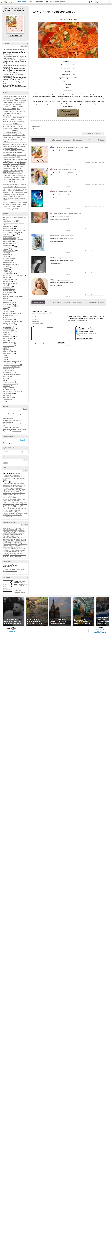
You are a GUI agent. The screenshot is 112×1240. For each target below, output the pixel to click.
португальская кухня (9, 384)
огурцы (15, 149)
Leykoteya (6, 490)
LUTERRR (15, 491)
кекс (15, 126)
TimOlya (18, 499)
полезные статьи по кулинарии (12, 275)
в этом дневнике (9, 443)
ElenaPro (21, 528)
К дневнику (66, 140)
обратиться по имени (82, 147)
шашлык (23, 202)
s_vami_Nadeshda (8, 496)
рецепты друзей (8, 243)
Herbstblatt (12, 488)
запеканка (7, 116)
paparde (13, 539)
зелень (10, 117)
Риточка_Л (6, 515)
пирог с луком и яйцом (9, 157)
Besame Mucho (8, 418)
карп (21, 124)
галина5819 (6, 505)
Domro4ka (13, 486)
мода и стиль (7, 327)
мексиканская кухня (9, 329)
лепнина (16, 139)
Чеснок (17, 100)
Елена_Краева (7, 507)
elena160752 (7, 537)
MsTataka (22, 493)
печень (19, 152)
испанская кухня (8, 226)
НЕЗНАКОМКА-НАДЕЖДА (11, 511)
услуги (5, 357)
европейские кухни (9, 221)
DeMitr (16, 528)
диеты (5, 294)
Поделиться (99, 133)
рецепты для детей (9, 306)
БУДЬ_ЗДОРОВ (21, 569)
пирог (13, 154)
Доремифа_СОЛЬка (17, 505)
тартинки (18, 182)
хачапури (6, 198)
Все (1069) (24, 46)
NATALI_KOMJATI (8, 533)
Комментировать (38, 140)
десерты (5, 249)
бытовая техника (8, 344)
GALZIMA (6, 488)
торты (19, 189)
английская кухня (8, 302)
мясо (21, 144)
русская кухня (7, 245)
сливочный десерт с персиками (11, 177)
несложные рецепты (9, 238)
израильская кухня (9, 289)
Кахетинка (16, 473)
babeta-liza (11, 485)
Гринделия (6, 544)
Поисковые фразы (19, 592)
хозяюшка (6, 260)
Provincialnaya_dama (9, 476)
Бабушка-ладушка (8, 504)
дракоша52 (19, 476)
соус (17, 179)
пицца (14, 159)
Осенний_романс (8, 553)
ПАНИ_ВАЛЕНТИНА (9, 475)
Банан (8, 100)
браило (17, 504)
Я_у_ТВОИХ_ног (8, 516)
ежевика (13, 113)
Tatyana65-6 (16, 536)
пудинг (14, 162)
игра (4, 317)
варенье (20, 106)
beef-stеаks (6, 98)
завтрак (18, 113)
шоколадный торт (19, 206)
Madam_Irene (7, 493)
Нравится (90, 133)
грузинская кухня (8, 292)
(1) (11, 83)
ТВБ (17, 475)
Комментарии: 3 (16, 420)
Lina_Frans (12, 531)
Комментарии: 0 (16, 427)
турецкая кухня (7, 370)
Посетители (17, 590)
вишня (12, 109)
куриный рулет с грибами (13, 137)
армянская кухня (8, 351)
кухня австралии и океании (11, 365)
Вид (92, 2)
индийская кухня (8, 389)
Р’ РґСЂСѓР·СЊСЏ (16, 36)
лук (20, 139)
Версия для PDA (100, 629)
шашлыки (6, 204)
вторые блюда (7, 287)
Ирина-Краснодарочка (10, 545)
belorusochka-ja (20, 485)
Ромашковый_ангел (16, 515)
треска (24, 189)
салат (14, 166)
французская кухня (9, 258)
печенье (7, 154)
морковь (11, 144)
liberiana (11, 490)
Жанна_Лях (13, 544)
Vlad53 (5, 501)
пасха (9, 152)
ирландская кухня (8, 336)
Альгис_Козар (19, 502)
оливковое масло (7, 150)
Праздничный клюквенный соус (13, 49)
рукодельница (7, 369)
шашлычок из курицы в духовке (18, 204)
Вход (30, 1)
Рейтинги (40, 1)
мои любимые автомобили (11, 367)
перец (14, 152)
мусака (16, 144)
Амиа (25, 502)
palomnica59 (17, 494)
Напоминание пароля (37, 323)
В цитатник (101, 162)
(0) (26, 49)
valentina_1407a (21, 539)
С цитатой (94, 162)
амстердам (24, 100)
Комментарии (19, 8)
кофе (15, 133)
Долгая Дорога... (8, 422)
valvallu (23, 478)
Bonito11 (11, 528)
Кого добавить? (19, 483)
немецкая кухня (8, 323)
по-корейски (22, 159)
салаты (19, 168)
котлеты (9, 133)
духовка (6, 113)
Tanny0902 (6, 536)
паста (5, 152)
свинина (12, 170)
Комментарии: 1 (16, 423)
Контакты (99, 631)
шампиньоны (13, 202)
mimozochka (15, 493)
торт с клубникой (12, 189)
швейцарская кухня (9, 353)
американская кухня (9, 388)
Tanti (11, 536)
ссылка (71, 150)
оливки (20, 149)
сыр (13, 182)
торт (16, 186)
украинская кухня (8, 291)
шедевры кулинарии (9, 264)
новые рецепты (8, 236)
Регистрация (22, 1)
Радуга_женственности (10, 571)
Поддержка (89, 2)
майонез (6, 142)
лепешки (10, 140)
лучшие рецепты (8, 228)
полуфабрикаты (9, 273)
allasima (5, 485)
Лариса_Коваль (22, 508)
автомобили (6, 386)
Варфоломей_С (8, 542)
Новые (102, 140)
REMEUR (19, 534)
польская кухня (7, 376)
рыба (9, 166)
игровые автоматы (15, 119)
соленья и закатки (8, 382)
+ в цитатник (54, 16)
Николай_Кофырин (9, 513)
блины (6, 106)
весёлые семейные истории (11, 391)
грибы (22, 111)
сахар (5, 171)
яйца (11, 209)
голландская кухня (8, 363)
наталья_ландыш (8, 556)
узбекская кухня (8, 399)
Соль (12, 100)
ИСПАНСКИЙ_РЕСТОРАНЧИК (63, 147)
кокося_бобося (21, 555)
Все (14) (25, 409)
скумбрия (7, 175)
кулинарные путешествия (11, 321)
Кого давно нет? (8, 483)
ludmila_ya (9, 491)
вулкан (17, 109)
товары (5, 334)
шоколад (7, 206)
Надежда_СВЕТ (8, 552)
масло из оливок (15, 142)
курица (23, 137)
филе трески (10, 194)
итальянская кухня (9, 251)
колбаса (15, 131)
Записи (5, 8)
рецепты (5, 463)
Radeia (54, 191)
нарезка (10, 146)
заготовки (6, 300)
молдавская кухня (8, 330)
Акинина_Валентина (14, 501)
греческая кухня (8, 319)
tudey (54, 280)
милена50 (17, 510)
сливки (15, 175)
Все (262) (25, 470)
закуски (5, 308)
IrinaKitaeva (6, 478)
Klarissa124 (13, 530)
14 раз (40, 126)
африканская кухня (9, 372)
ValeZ (23, 499)
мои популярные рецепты (11, 232)
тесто (10, 186)
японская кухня (7, 338)
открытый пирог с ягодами (19, 150)
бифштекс (17, 102)
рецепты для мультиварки (11, 313)
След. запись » (77, 140)
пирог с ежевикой (21, 155)
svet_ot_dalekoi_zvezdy (10, 497)
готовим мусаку (14, 111)
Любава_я (6, 550)
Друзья (11, 8)
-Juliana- (5, 528)
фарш (11, 192)
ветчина (6, 109)
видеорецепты (7, 281)
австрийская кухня (8, 325)
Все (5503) (24, 525)
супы (4, 355)
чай (4, 380)
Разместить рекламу (99, 632)
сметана (11, 179)
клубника (13, 128)
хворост (12, 198)
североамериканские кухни (11, 361)
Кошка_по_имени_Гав (10, 508)
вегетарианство (8, 397)
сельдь (6, 173)
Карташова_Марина (9, 547)
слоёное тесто (8, 311)
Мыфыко (22, 550)
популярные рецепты (9, 234)
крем (22, 135)
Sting (4, 426)
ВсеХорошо (23, 504)
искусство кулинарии (9, 283)
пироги (18, 157)
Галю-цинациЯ (17, 542)
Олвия (15, 552)
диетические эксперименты (11, 296)
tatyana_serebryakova (9, 499)
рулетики (21, 164)
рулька (4, 166)
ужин (4, 401)
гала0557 (6, 555)
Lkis (4, 491)
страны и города (8, 279)
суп (9, 182)
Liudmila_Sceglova (20, 490)
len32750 (19, 537)
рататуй (19, 162)
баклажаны (8, 102)
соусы (22, 179)
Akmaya (55, 258)
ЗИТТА (14, 507)
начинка (15, 146)
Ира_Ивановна (21, 507)
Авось (50, 1)
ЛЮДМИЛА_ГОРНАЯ (9, 548)
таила (4, 480)
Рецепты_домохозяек (9, 569)
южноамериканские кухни (11, 374)
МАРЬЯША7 (9, 510)
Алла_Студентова (8, 502)
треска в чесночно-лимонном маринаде (13, 190)
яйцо (16, 209)
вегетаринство (7, 395)
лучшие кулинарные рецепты (12, 230)
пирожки (7, 159)
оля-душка (18, 513)
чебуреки (6, 200)
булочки (12, 106)
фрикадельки (18, 196)
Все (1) (26, 459)
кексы (20, 126)
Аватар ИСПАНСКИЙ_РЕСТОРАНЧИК (14, 24)
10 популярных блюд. (10, 96)
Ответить (88, 162)
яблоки (6, 209)
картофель (8, 126)
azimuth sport (22, 96)
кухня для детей (8, 304)
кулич (5, 137)
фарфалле (6, 192)
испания (6, 122)
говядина (6, 111)
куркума (5, 139)
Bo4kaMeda (6, 486)
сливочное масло (22, 175)
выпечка (5, 254)
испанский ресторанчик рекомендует (14, 217)
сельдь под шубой (15, 173)
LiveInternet (7, 2)
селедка (19, 171)
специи (5, 182)
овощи (9, 149)
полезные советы (8, 247)
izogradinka (19, 488)
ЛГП (4, 510)
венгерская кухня (8, 393)
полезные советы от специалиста (13, 223)
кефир (6, 128)
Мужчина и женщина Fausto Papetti (14, 429)
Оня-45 (24, 513)
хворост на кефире (20, 198)
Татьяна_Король (15, 478)
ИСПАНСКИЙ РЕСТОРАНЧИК (4, 11)
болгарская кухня (8, 346)
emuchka (20, 486)
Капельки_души (22, 545)
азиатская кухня (8, 262)
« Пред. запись (56, 140)
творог (11, 184)
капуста (16, 124)
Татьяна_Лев (18, 553)
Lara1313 (6, 531)
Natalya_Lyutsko (8, 494)
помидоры (8, 162)
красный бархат (16, 135)
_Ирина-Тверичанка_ (59, 213)
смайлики (50, 327)
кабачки (12, 121)
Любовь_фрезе (14, 550)
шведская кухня (8, 342)
